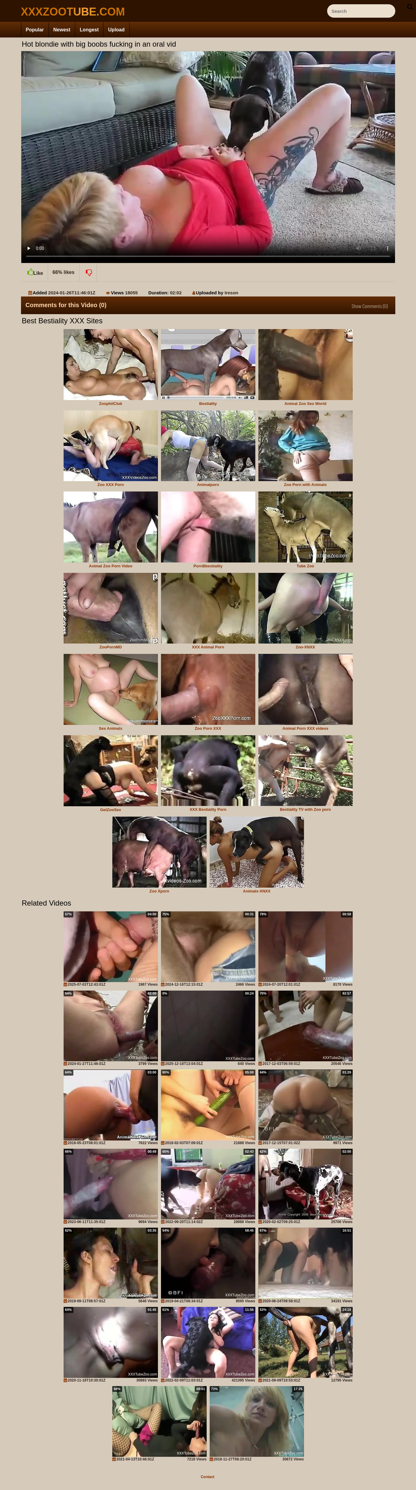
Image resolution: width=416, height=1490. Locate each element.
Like (34, 269)
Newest (61, 29)
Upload (116, 29)
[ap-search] (361, 11)
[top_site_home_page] (66, 12)
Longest (89, 29)
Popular (35, 29)
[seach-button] (410, 6)
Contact (208, 1477)
